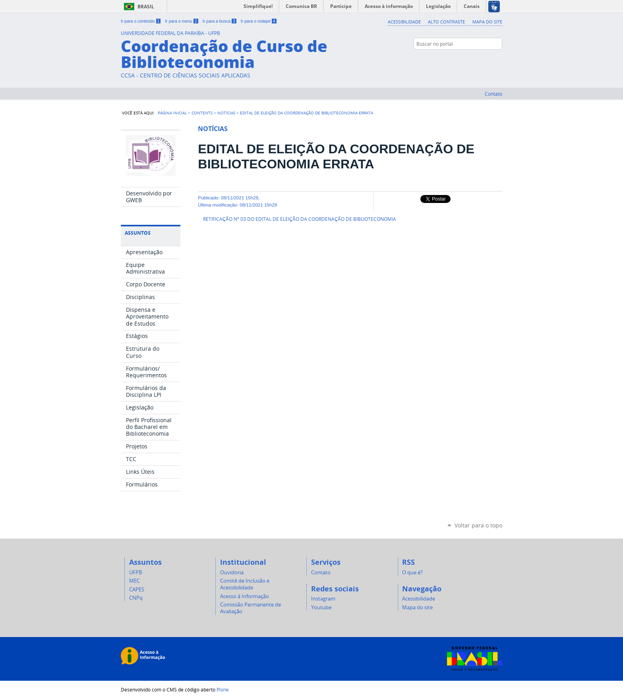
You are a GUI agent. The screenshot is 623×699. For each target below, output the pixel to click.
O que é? (412, 572)
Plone (223, 689)
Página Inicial (172, 113)
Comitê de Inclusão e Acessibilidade (244, 584)
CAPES (136, 589)
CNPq (136, 598)
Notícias (226, 113)
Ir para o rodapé (259, 21)
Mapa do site (487, 22)
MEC (134, 580)
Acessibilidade (404, 22)
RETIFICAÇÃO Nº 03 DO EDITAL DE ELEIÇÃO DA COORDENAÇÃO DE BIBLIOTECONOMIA (299, 219)
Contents (202, 113)
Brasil (145, 6)
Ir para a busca (219, 21)
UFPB (135, 572)
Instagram (488, 59)
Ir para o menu (181, 21)
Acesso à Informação (244, 596)
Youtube (321, 607)
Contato (493, 94)
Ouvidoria (232, 572)
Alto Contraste (446, 22)
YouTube (498, 59)
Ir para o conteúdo (141, 21)
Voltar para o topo (478, 525)
